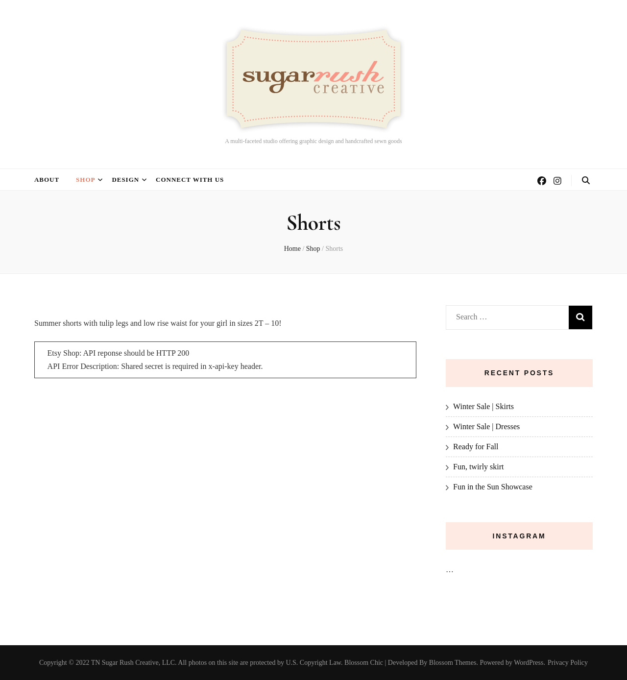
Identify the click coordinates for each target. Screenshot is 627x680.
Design (125, 179)
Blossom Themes (453, 662)
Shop (85, 179)
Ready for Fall (475, 446)
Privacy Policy (568, 662)
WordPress (528, 662)
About (46, 179)
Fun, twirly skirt (478, 466)
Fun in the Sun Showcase (492, 487)
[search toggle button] (586, 180)
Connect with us (190, 179)
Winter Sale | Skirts (483, 406)
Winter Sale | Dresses (486, 426)
